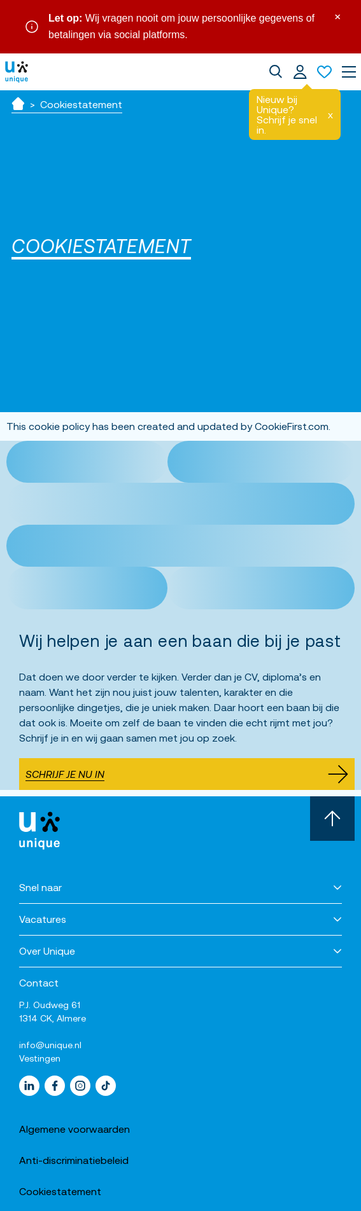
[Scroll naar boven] (332, 818)
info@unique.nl (50, 1045)
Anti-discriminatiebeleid (74, 1160)
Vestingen (39, 1058)
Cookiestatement (60, 1191)
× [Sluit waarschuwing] (337, 15)
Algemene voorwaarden (74, 1129)
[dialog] (275, 72)
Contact (39, 982)
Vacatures (42, 919)
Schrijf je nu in (186, 774)
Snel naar (40, 887)
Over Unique (47, 951)
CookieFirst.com (292, 426)
